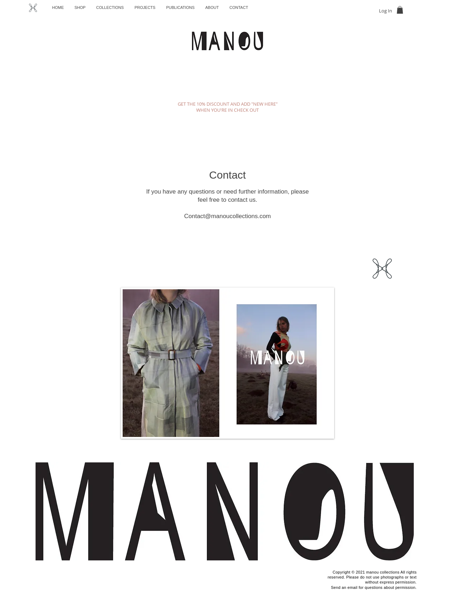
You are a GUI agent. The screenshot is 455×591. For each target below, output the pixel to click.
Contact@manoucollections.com (227, 216)
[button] (400, 10)
